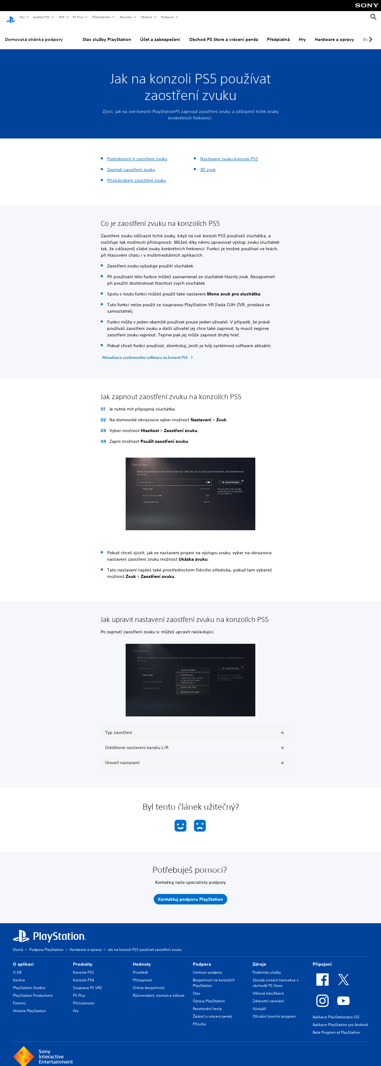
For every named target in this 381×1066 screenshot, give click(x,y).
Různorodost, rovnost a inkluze (158, 989)
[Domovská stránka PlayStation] (11, 17)
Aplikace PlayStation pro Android (340, 1018)
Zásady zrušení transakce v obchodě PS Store (275, 977)
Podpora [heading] (202, 958)
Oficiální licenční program (274, 1010)
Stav (196, 987)
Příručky (199, 1018)
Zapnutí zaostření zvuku (131, 163)
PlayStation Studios (29, 981)
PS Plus (77, 17)
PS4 (61, 17)
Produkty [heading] (82, 958)
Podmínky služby (267, 966)
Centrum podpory (207, 966)
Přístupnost (142, 974)
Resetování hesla (207, 1002)
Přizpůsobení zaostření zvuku (136, 174)
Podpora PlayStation (46, 943)
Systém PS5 (41, 17)
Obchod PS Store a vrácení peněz (223, 33)
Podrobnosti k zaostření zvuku (137, 153)
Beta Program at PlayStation (336, 1026)
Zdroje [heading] (259, 958)
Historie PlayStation (29, 1005)
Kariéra (19, 974)
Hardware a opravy (334, 33)
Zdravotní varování (268, 995)
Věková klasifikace (268, 987)
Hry (22, 17)
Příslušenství (101, 17)
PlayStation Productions (33, 989)
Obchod (146, 17)
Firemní (19, 997)
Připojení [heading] (322, 958)
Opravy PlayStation (209, 995)
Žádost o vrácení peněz (212, 1010)
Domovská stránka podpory (34, 33)
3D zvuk (208, 163)
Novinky (126, 17)
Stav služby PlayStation (107, 33)
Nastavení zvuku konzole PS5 (229, 153)
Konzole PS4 (83, 974)
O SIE (17, 966)
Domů (18, 943)
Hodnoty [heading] (142, 958)
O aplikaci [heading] (23, 958)
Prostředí (140, 966)
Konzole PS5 (83, 966)
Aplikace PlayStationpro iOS (336, 1011)
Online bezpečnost (148, 981)
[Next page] (369, 33)
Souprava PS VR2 (87, 981)
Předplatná (278, 33)
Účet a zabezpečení (160, 33)
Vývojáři (259, 1002)
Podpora (167, 17)
